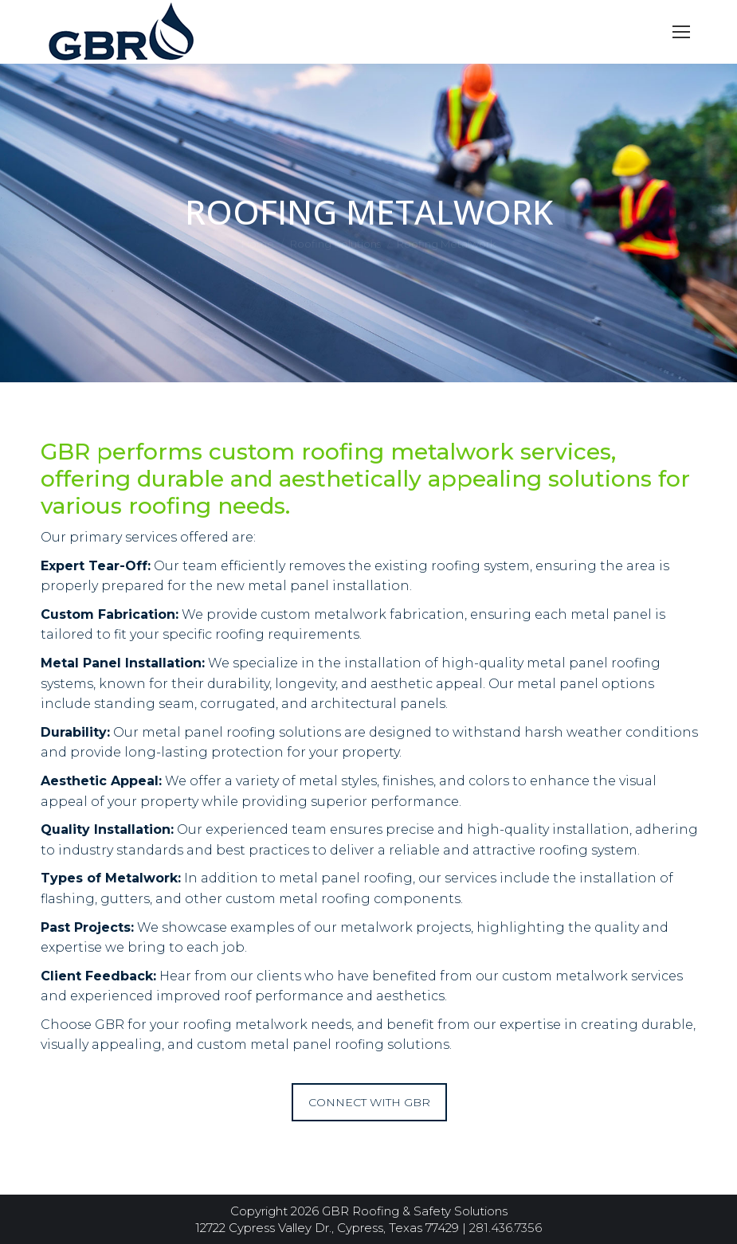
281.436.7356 (505, 1227)
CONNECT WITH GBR (369, 1102)
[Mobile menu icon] (681, 32)
